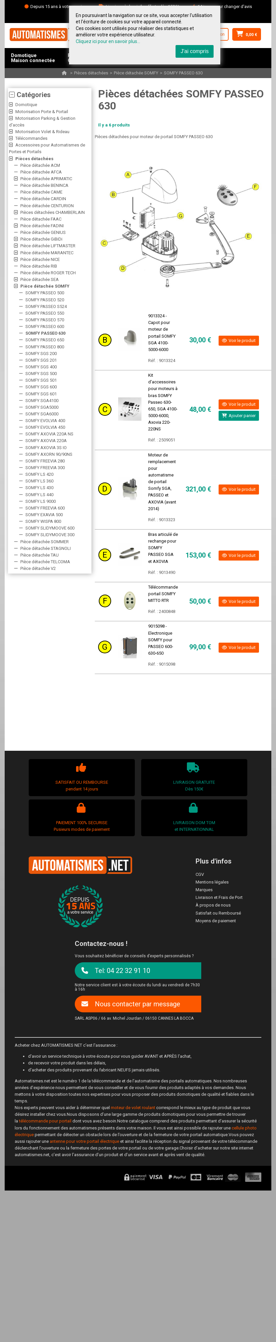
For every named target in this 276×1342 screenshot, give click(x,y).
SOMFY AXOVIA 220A (46, 440)
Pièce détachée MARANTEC (46, 252)
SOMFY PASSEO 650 (44, 339)
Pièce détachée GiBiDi (41, 239)
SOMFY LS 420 (39, 474)
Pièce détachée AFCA (41, 172)
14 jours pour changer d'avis (225, 6)
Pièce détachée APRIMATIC (46, 178)
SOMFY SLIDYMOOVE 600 (49, 528)
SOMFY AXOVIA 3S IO (46, 447)
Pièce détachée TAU (39, 555)
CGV (200, 874)
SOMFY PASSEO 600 (44, 326)
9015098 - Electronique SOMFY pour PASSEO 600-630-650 (160, 640)
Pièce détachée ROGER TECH (48, 272)
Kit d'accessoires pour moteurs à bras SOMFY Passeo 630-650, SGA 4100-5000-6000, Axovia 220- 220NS (163, 402)
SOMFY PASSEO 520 (44, 299)
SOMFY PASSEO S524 (46, 306)
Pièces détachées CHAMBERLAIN (52, 212)
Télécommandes (31, 138)
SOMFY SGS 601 (41, 393)
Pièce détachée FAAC (40, 219)
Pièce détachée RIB (38, 266)
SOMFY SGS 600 (41, 386)
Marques (204, 889)
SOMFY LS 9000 (40, 501)
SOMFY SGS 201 (41, 360)
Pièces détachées (91, 72)
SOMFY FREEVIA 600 (45, 508)
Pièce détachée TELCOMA (45, 561)
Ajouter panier (239, 415)
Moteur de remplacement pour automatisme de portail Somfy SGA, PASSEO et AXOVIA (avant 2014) (162, 481)
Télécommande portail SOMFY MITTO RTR (163, 594)
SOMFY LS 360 (39, 480)
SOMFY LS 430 (39, 487)
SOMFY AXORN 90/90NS (48, 454)
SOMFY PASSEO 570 (44, 319)
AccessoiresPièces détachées (32, 78)
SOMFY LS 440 (39, 494)
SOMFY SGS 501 (41, 380)
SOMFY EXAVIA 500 (44, 514)
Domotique (26, 104)
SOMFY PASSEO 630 (183, 72)
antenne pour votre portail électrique (84, 1141)
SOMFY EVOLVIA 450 (45, 427)
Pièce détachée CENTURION (47, 205)
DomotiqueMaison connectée (33, 58)
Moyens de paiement (216, 920)
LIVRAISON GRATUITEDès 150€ (193, 776)
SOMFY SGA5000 (41, 407)
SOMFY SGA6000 (41, 413)
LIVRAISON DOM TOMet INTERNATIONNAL (193, 817)
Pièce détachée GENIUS (43, 232)
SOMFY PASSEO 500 (44, 292)
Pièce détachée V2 (38, 568)
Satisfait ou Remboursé (218, 913)
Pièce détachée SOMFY (136, 72)
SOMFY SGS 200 (41, 353)
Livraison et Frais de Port (219, 897)
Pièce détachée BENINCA (44, 185)
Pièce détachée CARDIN (43, 198)
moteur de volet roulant (133, 1107)
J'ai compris (195, 51)
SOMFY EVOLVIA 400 (45, 420)
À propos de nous (213, 905)
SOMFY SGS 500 (41, 373)
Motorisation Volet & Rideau (42, 131)
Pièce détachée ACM (40, 165)
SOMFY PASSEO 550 (44, 313)
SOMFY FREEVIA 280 (45, 460)
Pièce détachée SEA (39, 279)
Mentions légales (212, 882)
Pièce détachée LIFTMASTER (47, 245)
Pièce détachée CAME (41, 192)
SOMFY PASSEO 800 (44, 346)
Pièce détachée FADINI (42, 225)
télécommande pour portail (45, 1120)
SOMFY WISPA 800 (43, 521)
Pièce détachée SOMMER (44, 541)
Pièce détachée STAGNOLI (45, 548)
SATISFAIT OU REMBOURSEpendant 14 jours (81, 776)
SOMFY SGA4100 (41, 400)
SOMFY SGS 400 (41, 366)
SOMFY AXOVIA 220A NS (49, 433)
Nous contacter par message (130, 1004)
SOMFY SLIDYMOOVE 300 (49, 534)
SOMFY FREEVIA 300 (45, 467)
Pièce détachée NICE (40, 259)
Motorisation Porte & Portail (41, 111)
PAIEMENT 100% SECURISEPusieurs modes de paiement (81, 817)
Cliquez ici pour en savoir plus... (108, 41)
